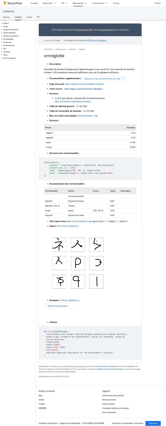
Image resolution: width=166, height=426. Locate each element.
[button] (17, 20)
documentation (106, 30)
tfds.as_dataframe (69, 300)
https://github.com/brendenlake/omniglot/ (84, 84)
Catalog (82, 49)
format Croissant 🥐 (83, 30)
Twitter (42, 404)
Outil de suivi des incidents (113, 395)
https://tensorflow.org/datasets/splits (72, 101)
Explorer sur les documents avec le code (104, 78)
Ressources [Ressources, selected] (78, 3)
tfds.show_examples (67, 226)
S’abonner (153, 423)
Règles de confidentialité (70, 423)
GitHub (157, 3)
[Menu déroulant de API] (67, 3)
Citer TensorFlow (109, 412)
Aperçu (6, 17)
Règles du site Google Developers (111, 369)
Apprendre (48, 3)
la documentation (88, 221)
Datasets (8, 11)
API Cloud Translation (98, 40)
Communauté (98, 3)
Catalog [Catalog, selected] (18, 17)
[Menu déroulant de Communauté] (107, 3)
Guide (29, 17)
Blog (40, 395)
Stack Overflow (108, 404)
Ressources (60, 49)
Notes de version (109, 400)
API (62, 3)
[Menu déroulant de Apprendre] (56, 3)
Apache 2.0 (67, 369)
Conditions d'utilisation (48, 423)
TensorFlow (48, 49)
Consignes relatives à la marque (115, 408)
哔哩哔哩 (42, 408)
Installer (34, 3)
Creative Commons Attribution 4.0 (108, 366)
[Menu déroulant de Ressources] (87, 3)
